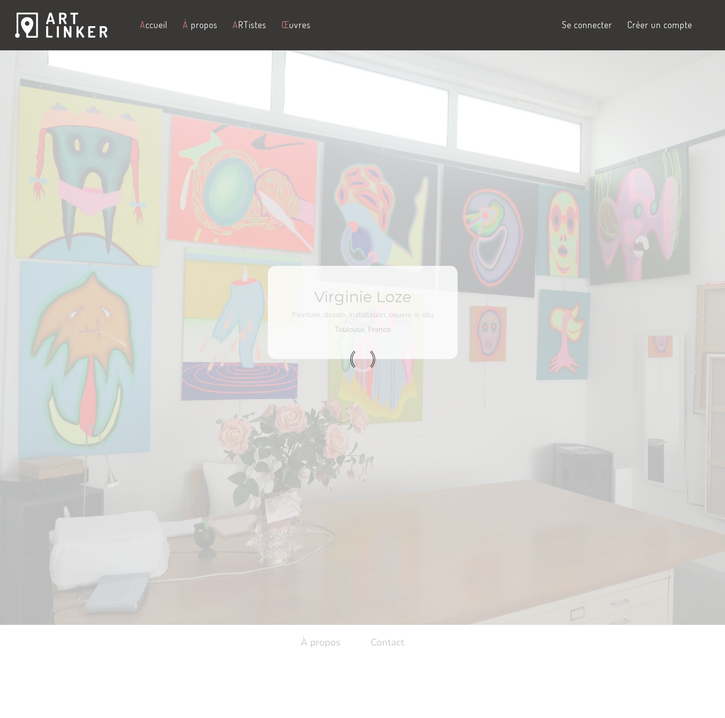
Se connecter (587, 24)
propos (200, 24)
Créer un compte (659, 24)
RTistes (249, 24)
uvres (296, 24)
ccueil (154, 24)
